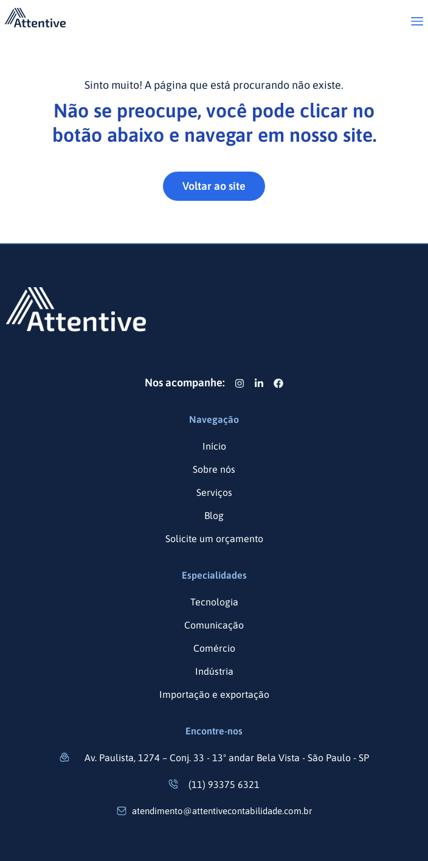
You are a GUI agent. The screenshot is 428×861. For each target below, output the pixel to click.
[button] (417, 22)
